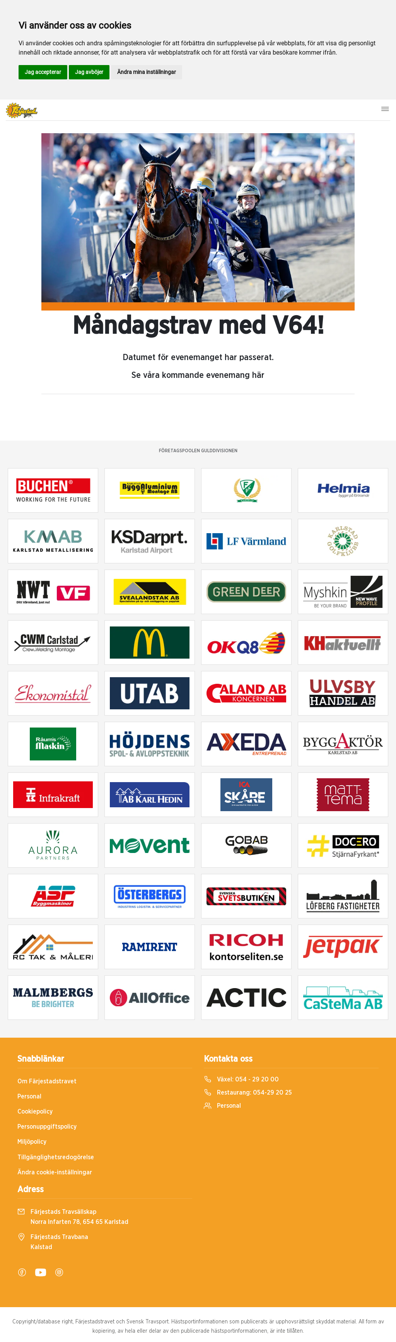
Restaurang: (248, 1093)
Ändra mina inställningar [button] (146, 72)
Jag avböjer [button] (89, 72)
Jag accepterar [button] (43, 72)
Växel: (241, 1079)
